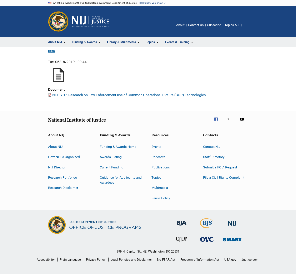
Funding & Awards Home (118, 147)
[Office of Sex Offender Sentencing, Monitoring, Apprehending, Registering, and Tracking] (232, 242)
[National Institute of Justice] (232, 226)
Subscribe (214, 25)
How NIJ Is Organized (64, 157)
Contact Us (196, 25)
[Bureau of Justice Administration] (181, 226)
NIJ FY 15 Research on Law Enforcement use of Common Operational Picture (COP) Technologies (129, 95)
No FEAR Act (166, 260)
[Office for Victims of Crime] (207, 242)
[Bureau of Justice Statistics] (207, 228)
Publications (160, 167)
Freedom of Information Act (199, 260)
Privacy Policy (95, 260)
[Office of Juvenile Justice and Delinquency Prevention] (181, 243)
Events (156, 147)
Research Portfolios (62, 177)
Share (248, 28)
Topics (156, 177)
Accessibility (46, 260)
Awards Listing (111, 157)
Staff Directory (214, 157)
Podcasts (158, 157)
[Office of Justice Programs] (58, 21)
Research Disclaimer (63, 188)
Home (51, 50)
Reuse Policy (160, 198)
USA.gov (230, 260)
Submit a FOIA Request (220, 167)
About (180, 25)
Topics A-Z (232, 25)
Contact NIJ (211, 147)
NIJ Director (56, 167)
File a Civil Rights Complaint (223, 177)
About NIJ (55, 147)
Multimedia (159, 188)
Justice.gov (249, 260)
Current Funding (111, 167)
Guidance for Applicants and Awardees (121, 180)
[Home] (90, 21)
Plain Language (70, 260)
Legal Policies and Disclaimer (131, 260)
